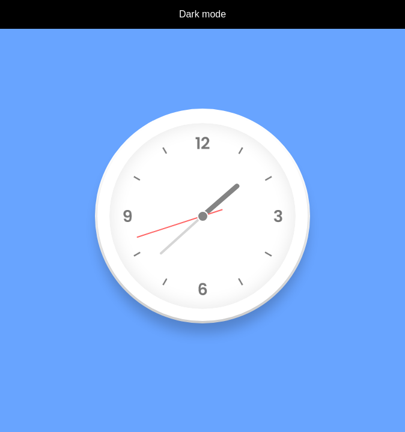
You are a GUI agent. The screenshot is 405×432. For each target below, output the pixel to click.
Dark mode (202, 14)
